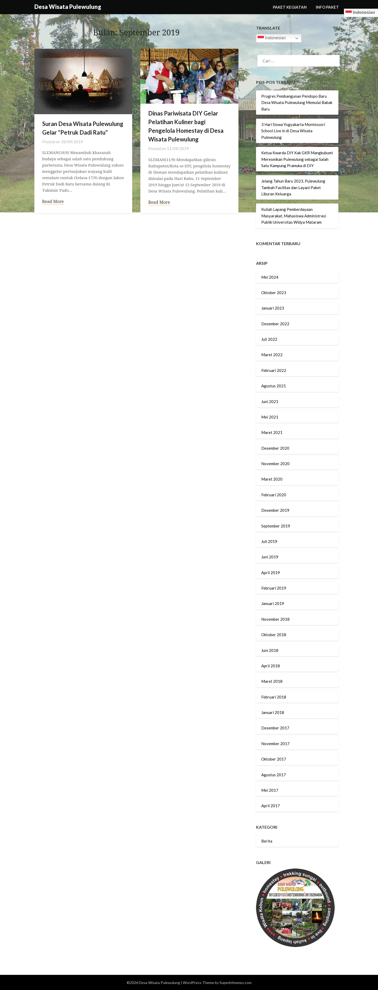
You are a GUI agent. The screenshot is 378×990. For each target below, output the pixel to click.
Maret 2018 (272, 681)
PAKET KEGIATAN (290, 7)
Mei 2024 (269, 277)
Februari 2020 (273, 494)
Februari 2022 (273, 370)
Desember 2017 (275, 727)
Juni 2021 (269, 401)
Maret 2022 (272, 354)
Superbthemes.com (236, 982)
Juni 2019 (269, 556)
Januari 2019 (272, 603)
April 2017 (270, 805)
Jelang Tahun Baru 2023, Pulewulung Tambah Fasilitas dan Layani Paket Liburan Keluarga (293, 187)
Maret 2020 (272, 479)
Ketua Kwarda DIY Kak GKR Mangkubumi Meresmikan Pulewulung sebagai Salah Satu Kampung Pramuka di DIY (297, 159)
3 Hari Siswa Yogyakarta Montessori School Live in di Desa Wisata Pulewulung (293, 131)
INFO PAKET (327, 7)
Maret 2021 (272, 432)
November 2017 (275, 743)
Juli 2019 (269, 541)
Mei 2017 (269, 790)
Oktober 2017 (273, 759)
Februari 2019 (273, 588)
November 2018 (275, 619)
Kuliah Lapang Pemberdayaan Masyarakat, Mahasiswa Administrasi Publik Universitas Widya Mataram (293, 215)
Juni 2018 (269, 650)
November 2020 (275, 463)
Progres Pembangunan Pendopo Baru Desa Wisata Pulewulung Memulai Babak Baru (296, 102)
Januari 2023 (272, 308)
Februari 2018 (273, 697)
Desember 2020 (275, 448)
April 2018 (270, 665)
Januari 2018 (272, 712)
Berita (266, 841)
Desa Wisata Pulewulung (67, 6)
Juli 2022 (269, 339)
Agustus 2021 (273, 385)
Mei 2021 (269, 417)
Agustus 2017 (273, 774)
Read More (53, 202)
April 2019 (270, 572)
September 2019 (275, 526)
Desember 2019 (275, 510)
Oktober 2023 (273, 292)
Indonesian (272, 38)
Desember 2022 (275, 323)
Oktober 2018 (273, 634)
